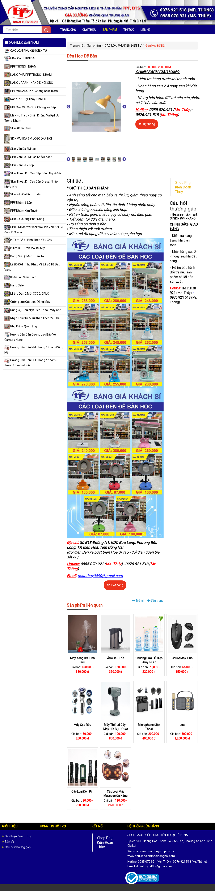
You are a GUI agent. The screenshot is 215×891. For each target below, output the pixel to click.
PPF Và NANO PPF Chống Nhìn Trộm (31, 91)
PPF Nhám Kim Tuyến (21, 210)
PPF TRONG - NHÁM (20, 66)
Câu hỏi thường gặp (18, 847)
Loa (182, 725)
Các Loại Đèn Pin (82, 791)
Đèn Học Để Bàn (156, 45)
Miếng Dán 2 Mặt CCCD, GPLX (26, 293)
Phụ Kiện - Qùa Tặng (20, 326)
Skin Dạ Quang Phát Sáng (24, 219)
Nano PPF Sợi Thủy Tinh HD (25, 99)
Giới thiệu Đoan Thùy (18, 836)
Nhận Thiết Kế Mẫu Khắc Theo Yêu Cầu (32, 318)
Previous (68, 107)
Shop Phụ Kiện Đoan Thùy (183, 187)
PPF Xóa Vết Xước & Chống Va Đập (30, 107)
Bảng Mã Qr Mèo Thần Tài (24, 256)
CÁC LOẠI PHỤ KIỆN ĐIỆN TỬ (25, 50)
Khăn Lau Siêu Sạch (20, 277)
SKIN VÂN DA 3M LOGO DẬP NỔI (28, 138)
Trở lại (138, 600)
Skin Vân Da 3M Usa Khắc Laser (28, 157)
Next (124, 107)
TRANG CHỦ (68, 29)
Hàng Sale (14, 285)
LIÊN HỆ (145, 29)
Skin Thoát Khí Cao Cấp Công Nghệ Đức (33, 173)
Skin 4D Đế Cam (17, 128)
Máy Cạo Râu (82, 725)
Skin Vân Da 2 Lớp (19, 165)
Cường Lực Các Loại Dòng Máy (27, 301)
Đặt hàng (147, 124)
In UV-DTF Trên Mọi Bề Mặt (24, 248)
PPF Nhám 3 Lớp (18, 202)
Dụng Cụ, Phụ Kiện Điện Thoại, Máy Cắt (32, 310)
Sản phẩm (94, 45)
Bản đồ (9, 841)
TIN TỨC (128, 29)
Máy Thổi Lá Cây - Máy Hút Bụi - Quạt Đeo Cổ (115, 729)
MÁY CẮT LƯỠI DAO (20, 58)
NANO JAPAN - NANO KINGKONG (28, 82)
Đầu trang (155, 600)
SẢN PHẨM (109, 29)
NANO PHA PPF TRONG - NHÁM (28, 74)
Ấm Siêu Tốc (115, 658)
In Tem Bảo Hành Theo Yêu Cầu (28, 240)
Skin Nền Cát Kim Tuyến (22, 194)
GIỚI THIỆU (89, 29)
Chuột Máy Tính (182, 658)
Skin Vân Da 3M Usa (20, 148)
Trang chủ (76, 45)
